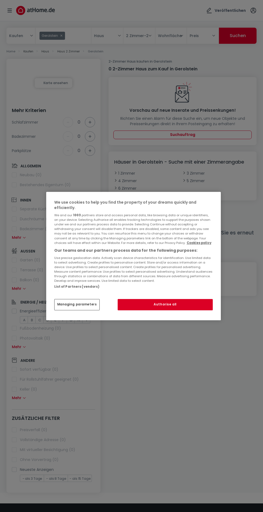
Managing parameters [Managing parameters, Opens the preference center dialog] (77, 304)
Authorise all (165, 304)
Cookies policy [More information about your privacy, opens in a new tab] (199, 243)
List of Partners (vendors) (77, 286)
